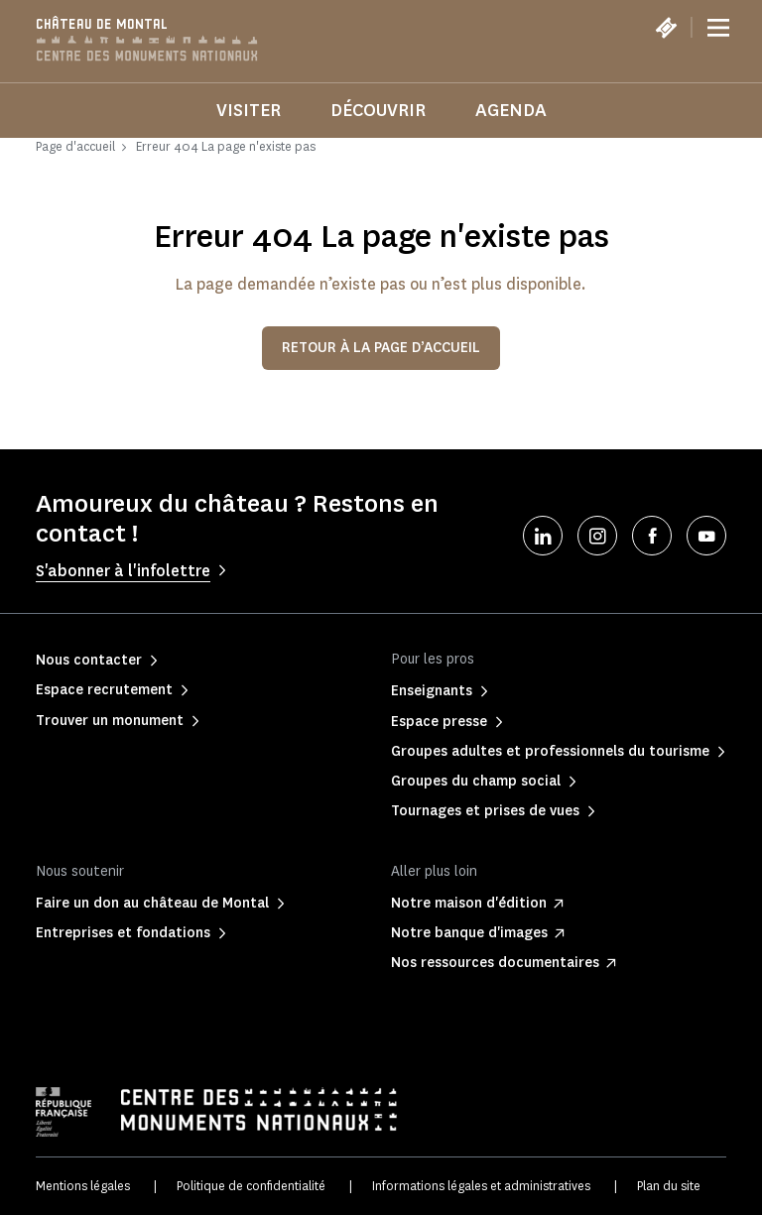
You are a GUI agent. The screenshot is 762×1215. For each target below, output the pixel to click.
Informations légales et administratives (481, 1185)
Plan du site (668, 1185)
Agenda (511, 110)
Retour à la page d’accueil (381, 347)
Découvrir (378, 110)
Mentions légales (83, 1185)
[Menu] (718, 28)
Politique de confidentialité (251, 1185)
